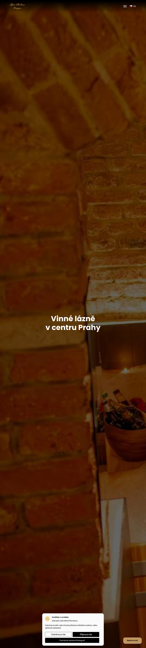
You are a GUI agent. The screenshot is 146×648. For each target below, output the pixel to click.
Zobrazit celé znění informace (64, 621)
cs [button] (133, 6)
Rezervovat (132, 640)
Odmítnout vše (58, 634)
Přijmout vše (86, 634)
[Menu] (125, 6)
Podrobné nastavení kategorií (72, 640)
